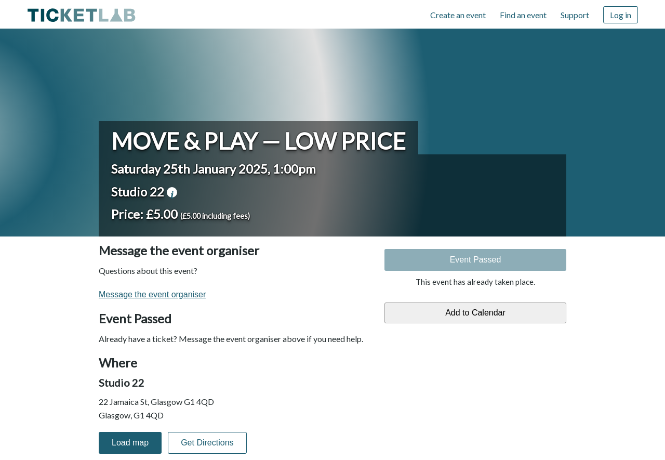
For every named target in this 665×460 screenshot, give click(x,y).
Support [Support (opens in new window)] (575, 15)
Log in (620, 15)
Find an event (523, 15)
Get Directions (207, 442)
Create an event (458, 15)
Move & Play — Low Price (258, 140)
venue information (172, 192)
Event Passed (475, 259)
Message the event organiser (152, 294)
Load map (130, 442)
